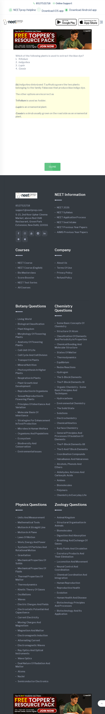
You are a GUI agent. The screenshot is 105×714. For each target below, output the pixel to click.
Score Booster (26, 277)
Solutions (62, 413)
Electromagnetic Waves (31, 645)
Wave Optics (25, 658)
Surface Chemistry (67, 428)
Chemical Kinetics (67, 423)
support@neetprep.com (29, 210)
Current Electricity (28, 617)
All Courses (24, 287)
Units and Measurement (31, 517)
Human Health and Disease (72, 597)
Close (52, 166)
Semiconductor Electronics (33, 681)
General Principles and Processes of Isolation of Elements (69, 436)
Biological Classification (31, 324)
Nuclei (21, 676)
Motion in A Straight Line (31, 527)
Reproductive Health (68, 587)
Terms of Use (64, 267)
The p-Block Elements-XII (71, 444)
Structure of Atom (67, 331)
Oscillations (24, 594)
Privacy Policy (64, 272)
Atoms (21, 671)
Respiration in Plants (29, 378)
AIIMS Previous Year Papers (72, 232)
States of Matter (67, 352)
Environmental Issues (30, 451)
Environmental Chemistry (71, 403)
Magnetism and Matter (31, 630)
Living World (25, 319)
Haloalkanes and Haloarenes (72, 459)
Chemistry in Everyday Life (72, 495)
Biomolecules (64, 485)
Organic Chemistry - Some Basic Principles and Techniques (70, 390)
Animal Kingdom (66, 517)
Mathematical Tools (29, 522)
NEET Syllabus (65, 212)
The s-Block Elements (69, 377)
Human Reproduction (68, 583)
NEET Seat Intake (66, 222)
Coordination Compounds (71, 454)
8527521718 (41, 3)
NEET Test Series (27, 282)
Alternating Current (29, 640)
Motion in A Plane (27, 532)
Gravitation (24, 555)
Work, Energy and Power (32, 542)
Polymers (62, 490)
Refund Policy (64, 277)
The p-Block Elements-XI (70, 382)
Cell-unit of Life (26, 350)
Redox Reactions (66, 367)
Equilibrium (63, 362)
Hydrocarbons (65, 398)
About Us (62, 262)
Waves (21, 599)
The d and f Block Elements (72, 449)
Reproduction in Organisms (33, 391)
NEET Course (25, 262)
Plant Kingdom (26, 329)
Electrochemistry (67, 418)
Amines (61, 480)
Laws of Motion (26, 537)
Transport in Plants (28, 360)
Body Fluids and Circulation (72, 548)
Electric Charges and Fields (33, 604)
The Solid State (65, 408)
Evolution (62, 592)
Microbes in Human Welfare (33, 428)
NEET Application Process (71, 217)
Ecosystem (24, 438)
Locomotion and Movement (72, 561)
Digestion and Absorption (71, 535)
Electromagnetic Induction (33, 635)
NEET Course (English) (30, 267)
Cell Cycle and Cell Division (32, 355)
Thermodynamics (66, 357)
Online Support (62, 3)
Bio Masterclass (27, 272)
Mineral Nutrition (27, 365)
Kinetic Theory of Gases (31, 589)
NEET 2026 (63, 207)
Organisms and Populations (33, 433)
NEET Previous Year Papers (72, 227)
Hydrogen (62, 372)
